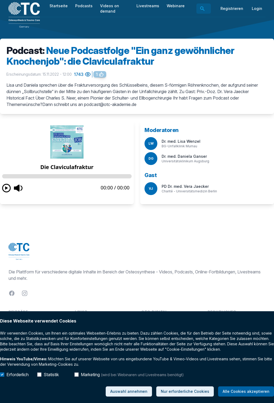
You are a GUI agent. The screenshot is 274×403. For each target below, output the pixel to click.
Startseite (59, 5)
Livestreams (147, 5)
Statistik (51, 374)
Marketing (132, 374)
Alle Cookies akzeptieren (246, 391)
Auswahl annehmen (128, 391)
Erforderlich (17, 374)
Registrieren (231, 8)
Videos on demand (109, 8)
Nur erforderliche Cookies (185, 391)
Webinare (176, 5)
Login (257, 8)
